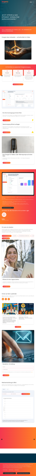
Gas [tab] (7, 391)
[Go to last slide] (2, 77)
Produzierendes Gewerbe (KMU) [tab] (24, 237)
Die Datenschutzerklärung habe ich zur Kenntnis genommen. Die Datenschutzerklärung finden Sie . (18, 373)
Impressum (17, 469)
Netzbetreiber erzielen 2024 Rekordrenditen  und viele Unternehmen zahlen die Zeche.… (25, 319)
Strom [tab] (4, 391)
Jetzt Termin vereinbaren (17, 86)
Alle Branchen (5, 240)
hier (31, 373)
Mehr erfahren (6, 288)
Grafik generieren (25, 395)
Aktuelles (8, 317)
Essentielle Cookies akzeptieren (23, 473)
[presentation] (34, 315)
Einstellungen (5, 469)
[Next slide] (34, 77)
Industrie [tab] (14, 237)
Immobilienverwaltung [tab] (6, 237)
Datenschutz (11, 469)
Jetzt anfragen (6, 122)
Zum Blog (17, 328)
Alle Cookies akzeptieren (9, 473)
